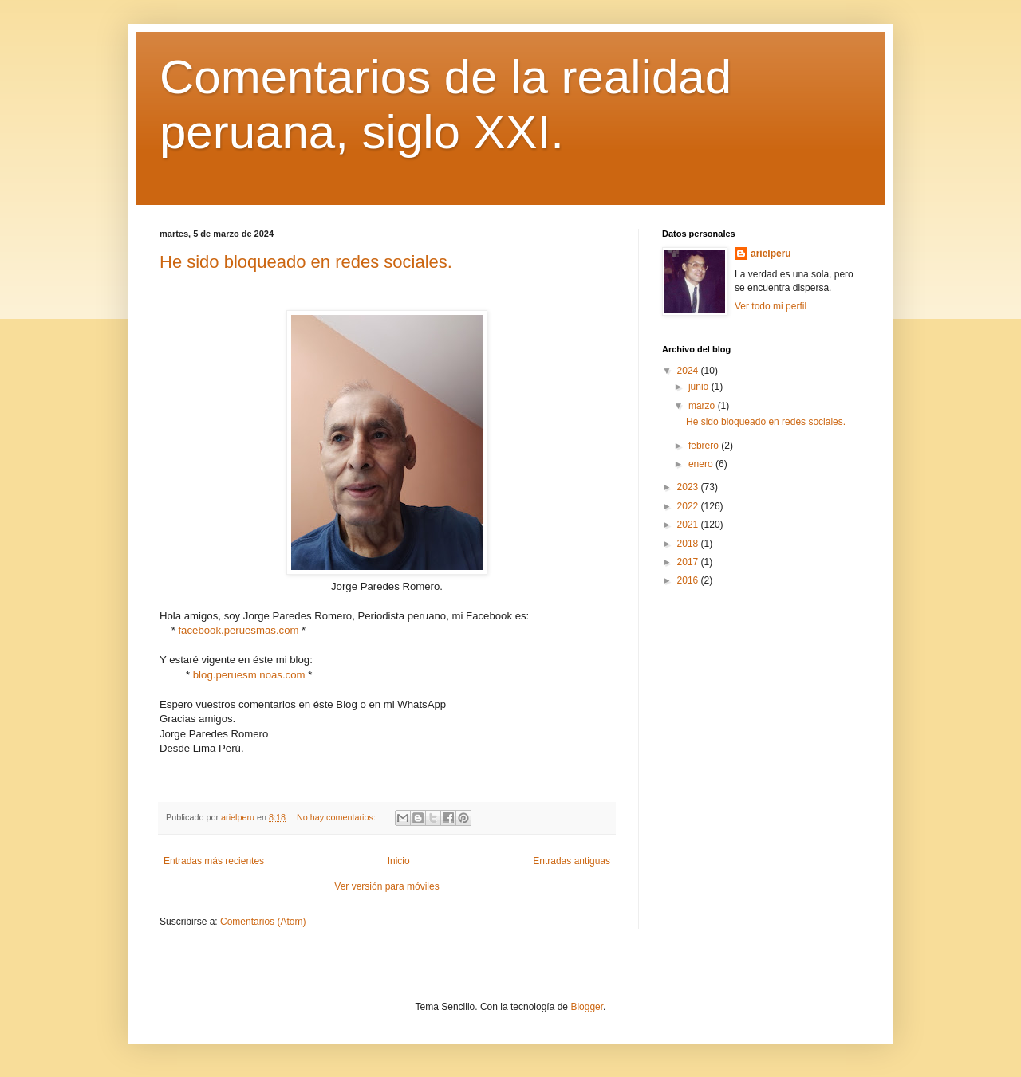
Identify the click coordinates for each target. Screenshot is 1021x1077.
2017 (689, 562)
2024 (689, 370)
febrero (704, 445)
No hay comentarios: (337, 817)
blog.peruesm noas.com (249, 675)
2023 (689, 487)
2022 (689, 506)
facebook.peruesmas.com (238, 630)
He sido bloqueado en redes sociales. (306, 262)
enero (701, 464)
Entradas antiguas (571, 861)
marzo (703, 405)
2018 (689, 543)
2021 (689, 524)
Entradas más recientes (214, 861)
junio (700, 386)
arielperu (771, 253)
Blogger (586, 1006)
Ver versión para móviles (386, 886)
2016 (689, 580)
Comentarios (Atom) (263, 921)
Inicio (399, 861)
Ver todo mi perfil (770, 306)
